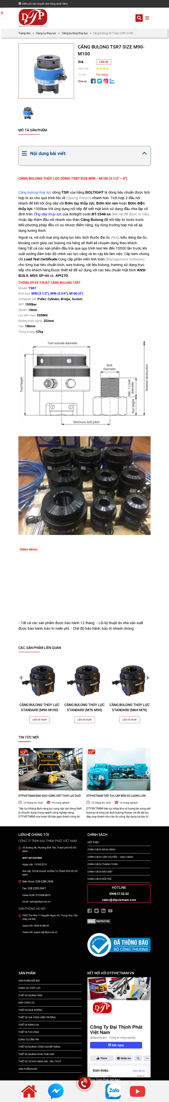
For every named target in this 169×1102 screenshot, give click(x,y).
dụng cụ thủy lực (29, 987)
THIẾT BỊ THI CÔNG (28, 1032)
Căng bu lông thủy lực (75, 33)
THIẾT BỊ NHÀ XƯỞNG (30, 1010)
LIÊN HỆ (103, 62)
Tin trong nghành (61, 802)
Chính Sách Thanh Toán (102, 864)
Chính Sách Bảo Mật (100, 871)
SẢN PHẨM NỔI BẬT (29, 980)
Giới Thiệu (93, 842)
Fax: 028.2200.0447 (34, 888)
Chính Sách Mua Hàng (101, 849)
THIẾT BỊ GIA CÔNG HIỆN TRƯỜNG (37, 1017)
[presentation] (21, 677)
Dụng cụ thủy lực (46, 33)
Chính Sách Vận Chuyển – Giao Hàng (110, 857)
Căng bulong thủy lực (34, 192)
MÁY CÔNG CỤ (26, 1002)
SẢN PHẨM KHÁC (28, 1068)
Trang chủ (24, 33)
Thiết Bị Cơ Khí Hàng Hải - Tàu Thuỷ (39, 1061)
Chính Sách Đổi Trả (99, 878)
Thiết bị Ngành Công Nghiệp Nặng (39, 1046)
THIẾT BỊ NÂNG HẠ (28, 1024)
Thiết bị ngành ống (30, 995)
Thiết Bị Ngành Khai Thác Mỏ (36, 1054)
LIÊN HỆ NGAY (39, 719)
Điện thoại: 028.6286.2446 (37, 881)
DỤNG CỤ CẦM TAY (28, 1039)
